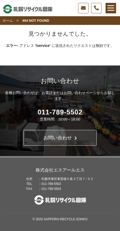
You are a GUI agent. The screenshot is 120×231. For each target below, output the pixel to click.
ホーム (8, 21)
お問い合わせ (60, 137)
